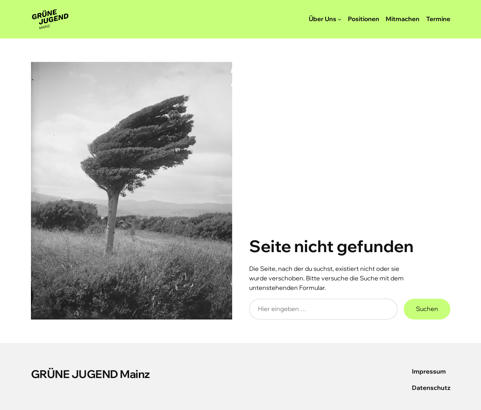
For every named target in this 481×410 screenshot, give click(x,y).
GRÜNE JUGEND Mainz (90, 374)
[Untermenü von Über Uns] (339, 19)
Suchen (427, 309)
